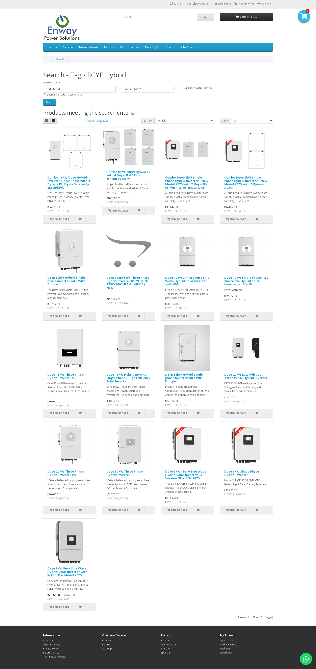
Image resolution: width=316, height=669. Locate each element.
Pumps (170, 47)
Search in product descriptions (62, 94)
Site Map (107, 648)
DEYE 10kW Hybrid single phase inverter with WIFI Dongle (66, 280)
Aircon (53, 47)
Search (60, 59)
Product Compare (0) (97, 121)
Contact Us (108, 640)
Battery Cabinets (88, 47)
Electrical (109, 47)
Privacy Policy (50, 648)
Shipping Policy (51, 644)
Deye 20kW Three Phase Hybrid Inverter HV (65, 473)
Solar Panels (187, 47)
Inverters (134, 47)
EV (121, 47)
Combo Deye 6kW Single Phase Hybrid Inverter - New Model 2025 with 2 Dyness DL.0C (245, 182)
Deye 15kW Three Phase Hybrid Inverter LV (65, 376)
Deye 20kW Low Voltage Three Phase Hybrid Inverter (245, 376)
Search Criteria (51, 82)
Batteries (68, 47)
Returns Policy (51, 652)
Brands (165, 640)
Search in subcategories (196, 87)
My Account (226, 640)
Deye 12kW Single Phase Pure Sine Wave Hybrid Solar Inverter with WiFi (246, 280)
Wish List (225, 648)
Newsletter (226, 652)
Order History (228, 644)
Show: (225, 120)
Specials (165, 652)
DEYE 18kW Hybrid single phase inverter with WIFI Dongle (184, 377)
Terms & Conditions (54, 656)
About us (48, 640)
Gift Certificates (170, 644)
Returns (106, 644)
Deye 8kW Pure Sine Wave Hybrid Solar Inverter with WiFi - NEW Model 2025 (67, 571)
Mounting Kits (152, 47)
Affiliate (165, 648)
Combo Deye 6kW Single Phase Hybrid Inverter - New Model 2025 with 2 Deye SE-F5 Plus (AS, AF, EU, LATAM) (186, 182)
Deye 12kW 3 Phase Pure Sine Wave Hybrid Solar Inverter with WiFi (187, 280)
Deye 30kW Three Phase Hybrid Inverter (124, 473)
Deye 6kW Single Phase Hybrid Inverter (241, 473)
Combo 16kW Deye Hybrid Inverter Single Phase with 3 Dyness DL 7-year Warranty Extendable (68, 182)
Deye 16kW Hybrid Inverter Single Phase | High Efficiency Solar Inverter (128, 377)
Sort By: (148, 120)
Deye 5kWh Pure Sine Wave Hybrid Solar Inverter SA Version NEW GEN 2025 (185, 474)
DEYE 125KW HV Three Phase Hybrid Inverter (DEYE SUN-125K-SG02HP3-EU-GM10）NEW (128, 282)
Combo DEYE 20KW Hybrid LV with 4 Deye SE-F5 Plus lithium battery (128, 175)
